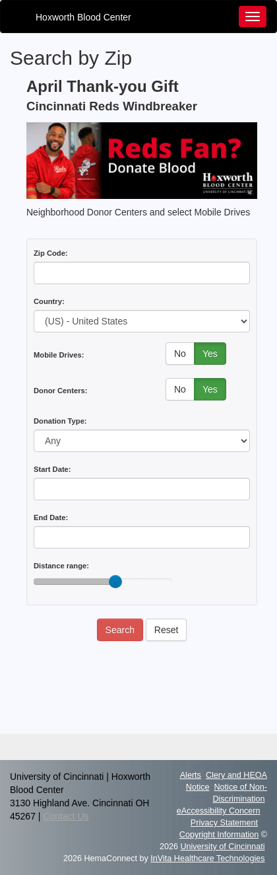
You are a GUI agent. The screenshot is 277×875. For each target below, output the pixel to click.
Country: (49, 301)
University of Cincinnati (222, 846)
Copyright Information (219, 834)
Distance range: (61, 566)
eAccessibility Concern (219, 811)
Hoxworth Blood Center (83, 17)
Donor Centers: (60, 391)
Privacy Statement (224, 822)
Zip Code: (51, 253)
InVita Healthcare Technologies (207, 858)
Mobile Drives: (59, 355)
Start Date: (52, 469)
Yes (210, 353)
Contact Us (65, 816)
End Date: (51, 517)
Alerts (190, 775)
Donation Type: (60, 421)
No (180, 353)
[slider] (115, 581)
